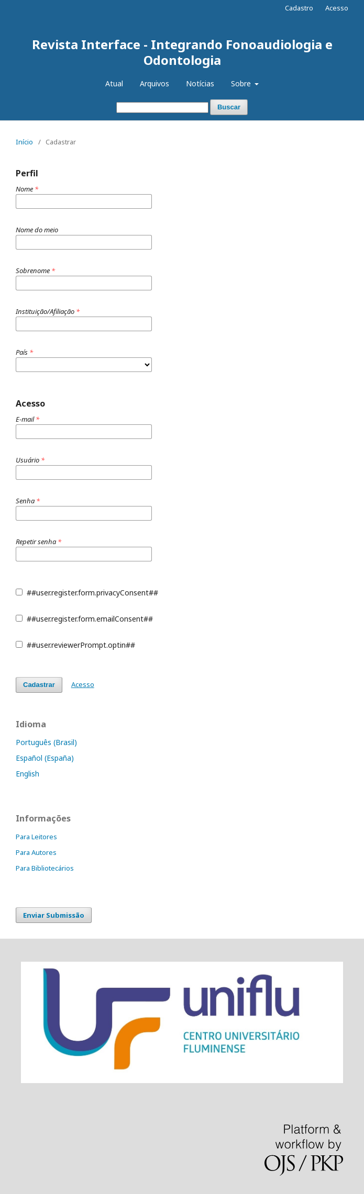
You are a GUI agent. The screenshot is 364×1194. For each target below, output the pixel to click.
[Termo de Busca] (162, 107)
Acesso (336, 8)
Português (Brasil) (46, 742)
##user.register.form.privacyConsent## (87, 593)
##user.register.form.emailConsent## (84, 619)
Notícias (200, 83)
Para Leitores (36, 836)
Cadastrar (39, 685)
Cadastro (299, 8)
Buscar (228, 107)
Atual (114, 83)
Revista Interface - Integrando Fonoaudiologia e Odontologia (182, 52)
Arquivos (154, 83)
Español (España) (45, 758)
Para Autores (36, 852)
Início (24, 142)
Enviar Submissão (53, 915)
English (27, 774)
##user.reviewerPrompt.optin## (75, 645)
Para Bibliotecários (45, 868)
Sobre (242, 83)
